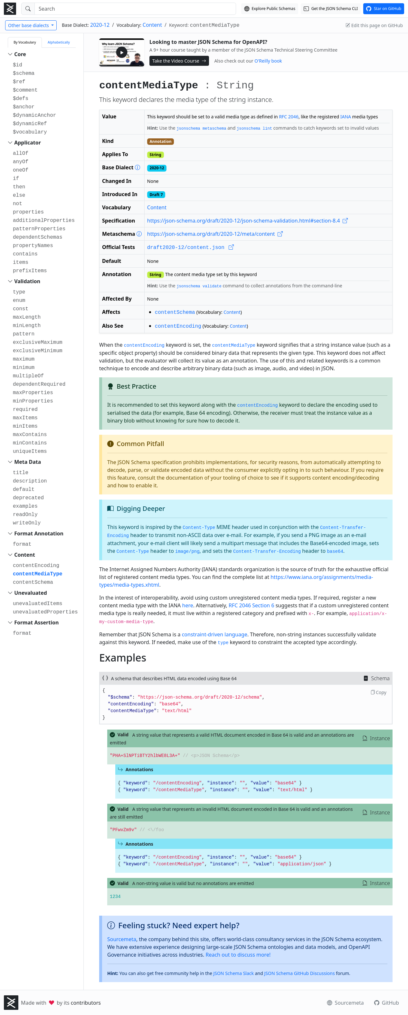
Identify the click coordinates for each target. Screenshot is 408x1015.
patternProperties (39, 229)
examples (25, 506)
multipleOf (28, 376)
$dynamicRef (30, 124)
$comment (25, 90)
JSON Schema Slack (233, 973)
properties (28, 212)
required (25, 410)
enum (19, 301)
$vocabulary (30, 132)
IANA (345, 117)
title (20, 473)
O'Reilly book (268, 61)
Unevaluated (30, 592)
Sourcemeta (121, 939)
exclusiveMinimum (37, 351)
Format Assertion (36, 622)
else (19, 195)
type (19, 292)
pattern (23, 334)
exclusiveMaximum (37, 342)
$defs (20, 99)
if (16, 179)
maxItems (25, 418)
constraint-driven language (214, 634)
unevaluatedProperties (45, 612)
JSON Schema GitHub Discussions (299, 973)
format (22, 544)
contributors (86, 1002)
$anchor (23, 107)
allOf (20, 153)
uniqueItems (30, 451)
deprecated (28, 498)
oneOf (20, 170)
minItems (25, 426)
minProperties (33, 401)
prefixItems (30, 271)
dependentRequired (39, 384)
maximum (23, 359)
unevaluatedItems (37, 604)
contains (25, 254)
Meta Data (27, 461)
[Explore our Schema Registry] (269, 8)
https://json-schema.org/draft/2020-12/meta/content (215, 233)
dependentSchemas (37, 237)
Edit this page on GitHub (374, 25)
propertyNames (33, 246)
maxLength (27, 317)
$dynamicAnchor (34, 115)
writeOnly (27, 523)
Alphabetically (59, 42)
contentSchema (33, 582)
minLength (27, 326)
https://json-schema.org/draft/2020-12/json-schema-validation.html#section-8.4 (247, 220)
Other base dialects (29, 25)
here (187, 605)
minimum (23, 368)
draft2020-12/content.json (190, 248)
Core (20, 54)
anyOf (20, 162)
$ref (19, 82)
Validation (27, 281)
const (20, 309)
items (20, 262)
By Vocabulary (25, 42)
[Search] (135, 9)
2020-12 (99, 24)
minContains (30, 443)
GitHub (386, 1002)
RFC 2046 (289, 117)
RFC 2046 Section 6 (251, 605)
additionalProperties (44, 221)
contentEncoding (36, 566)
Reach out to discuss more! (237, 954)
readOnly (25, 515)
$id (17, 65)
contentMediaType (37, 574)
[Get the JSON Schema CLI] (331, 8)
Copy (378, 692)
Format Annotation (38, 533)
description (30, 481)
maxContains (30, 435)
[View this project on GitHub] (383, 8)
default (23, 490)
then (19, 187)
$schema (23, 73)
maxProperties (33, 393)
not (17, 204)
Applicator (27, 142)
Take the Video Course (179, 61)
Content (152, 24)
